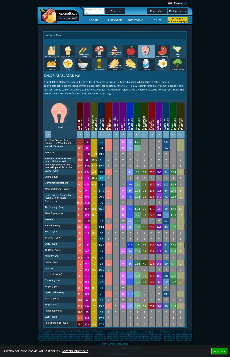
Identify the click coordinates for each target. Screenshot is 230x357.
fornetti (178, 340)
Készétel (52, 69)
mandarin (148, 335)
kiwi (117, 337)
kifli (121, 335)
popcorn (165, 337)
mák (61, 340)
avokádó (97, 337)
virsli (164, 335)
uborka (143, 335)
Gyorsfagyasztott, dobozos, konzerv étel (115, 54)
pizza (130, 335)
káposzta (170, 340)
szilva (190, 337)
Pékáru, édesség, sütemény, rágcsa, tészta (115, 67)
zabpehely (62, 335)
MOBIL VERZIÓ (122, 344)
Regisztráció (156, 11)
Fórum (156, 20)
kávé (173, 337)
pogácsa (49, 340)
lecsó (44, 339)
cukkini (78, 337)
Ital (178, 56)
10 (192, 340)
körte (173, 335)
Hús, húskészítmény (162, 55)
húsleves (75, 337)
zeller (91, 340)
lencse (61, 339)
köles (160, 337)
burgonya (101, 335)
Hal (146, 56)
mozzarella (162, 340)
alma (57, 335)
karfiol (44, 337)
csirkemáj (66, 337)
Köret (68, 69)
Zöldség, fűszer (178, 69)
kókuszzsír (76, 340)
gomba (52, 337)
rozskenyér (50, 339)
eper (87, 335)
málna (143, 339)
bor (100, 337)
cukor (91, 337)
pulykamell (45, 340)
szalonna (114, 340)
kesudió (152, 339)
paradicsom (76, 335)
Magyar (180, 3)
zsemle (83, 335)
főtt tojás (153, 335)
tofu (121, 340)
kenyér (57, 337)
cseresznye (85, 337)
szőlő (139, 335)
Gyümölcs (131, 56)
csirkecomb (42, 337)
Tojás (162, 69)
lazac (70, 340)
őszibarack (188, 335)
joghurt (117, 340)
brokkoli (178, 335)
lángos (134, 337)
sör (65, 335)
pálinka (109, 339)
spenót (40, 339)
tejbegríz (88, 339)
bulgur (91, 335)
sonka (139, 340)
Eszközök (115, 20)
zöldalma (127, 340)
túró (190, 335)
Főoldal (94, 20)
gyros (178, 337)
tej (117, 335)
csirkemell (49, 335)
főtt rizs (61, 337)
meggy (186, 339)
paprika (109, 337)
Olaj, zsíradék (99, 69)
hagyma (105, 339)
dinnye (70, 335)
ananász (127, 337)
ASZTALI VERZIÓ (108, 344)
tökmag (100, 340)
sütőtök (78, 335)
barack (96, 340)
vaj (40, 340)
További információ (75, 351)
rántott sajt (123, 339)
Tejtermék (146, 69)
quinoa (165, 339)
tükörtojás (187, 337)
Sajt (130, 69)
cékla (151, 337)
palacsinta (140, 337)
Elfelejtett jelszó (177, 11)
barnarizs (183, 335)
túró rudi (88, 340)
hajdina (173, 339)
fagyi (56, 339)
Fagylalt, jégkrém (68, 56)
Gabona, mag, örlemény (83, 55)
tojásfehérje (158, 337)
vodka (52, 339)
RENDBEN (219, 351)
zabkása (114, 337)
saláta (156, 340)
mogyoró (114, 339)
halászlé (144, 340)
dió (156, 335)
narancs (109, 335)
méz (169, 335)
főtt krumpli (149, 339)
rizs (52, 335)
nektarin (122, 337)
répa (160, 335)
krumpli (113, 335)
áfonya (182, 337)
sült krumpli (106, 337)
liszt (181, 339)
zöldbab (126, 339)
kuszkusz (127, 335)
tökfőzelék (97, 339)
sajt (65, 339)
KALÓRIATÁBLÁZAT (46, 331)
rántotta (100, 339)
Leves (83, 69)
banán (44, 335)
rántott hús (132, 337)
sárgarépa (71, 337)
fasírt (57, 340)
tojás (39, 335)
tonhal (165, 340)
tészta (74, 339)
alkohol (117, 339)
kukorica (79, 339)
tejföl (130, 339)
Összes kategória (52, 56)
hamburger (171, 339)
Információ (135, 20)
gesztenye (175, 340)
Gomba (99, 56)
